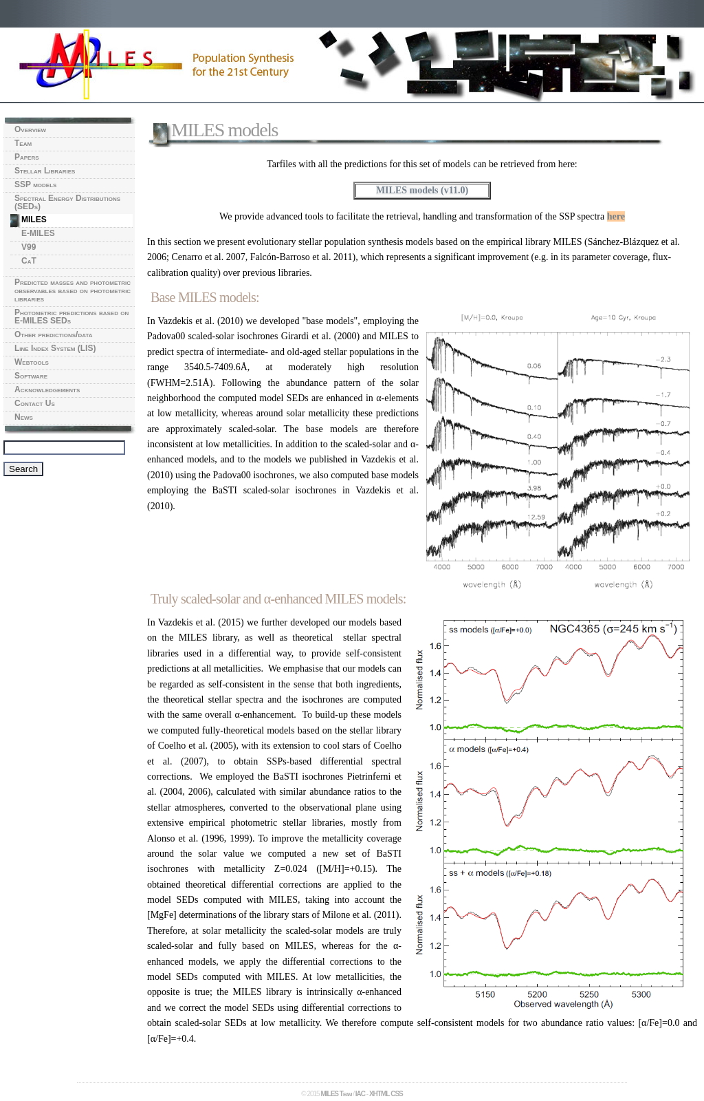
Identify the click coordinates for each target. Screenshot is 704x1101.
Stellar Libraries (44, 170)
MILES (34, 219)
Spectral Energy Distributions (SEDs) (67, 202)
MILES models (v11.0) (422, 190)
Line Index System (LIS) (55, 348)
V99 (28, 247)
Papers (26, 157)
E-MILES (38, 233)
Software (30, 376)
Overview (30, 129)
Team (23, 143)
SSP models (35, 184)
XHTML (379, 1094)
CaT (28, 261)
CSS (396, 1094)
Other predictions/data (53, 334)
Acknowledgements (47, 389)
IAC (360, 1094)
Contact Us (34, 403)
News (23, 417)
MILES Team (335, 1094)
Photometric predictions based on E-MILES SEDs (71, 316)
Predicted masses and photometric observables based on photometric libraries (72, 290)
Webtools (31, 362)
